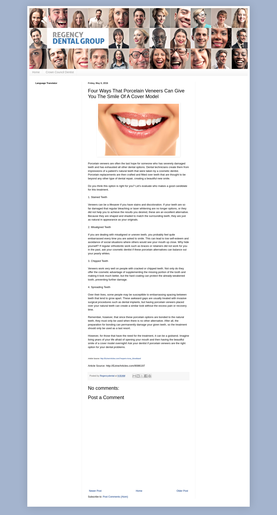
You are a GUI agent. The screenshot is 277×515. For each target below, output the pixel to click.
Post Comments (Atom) (115, 496)
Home (36, 72)
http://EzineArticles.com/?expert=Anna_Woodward (120, 359)
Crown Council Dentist (60, 72)
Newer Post (95, 490)
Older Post (182, 490)
